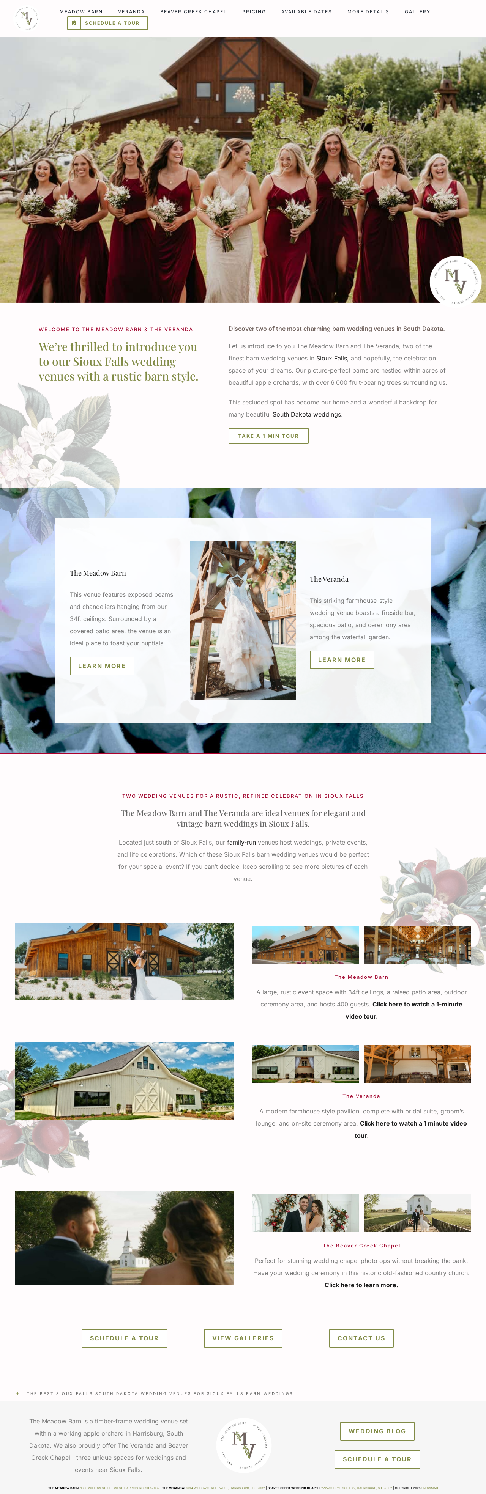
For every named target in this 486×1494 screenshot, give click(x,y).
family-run (241, 842)
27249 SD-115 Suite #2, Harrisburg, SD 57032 (356, 1488)
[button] (243, 1393)
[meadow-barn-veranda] (26, 7)
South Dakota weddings (307, 414)
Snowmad (429, 1488)
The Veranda (329, 578)
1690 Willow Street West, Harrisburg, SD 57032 (119, 1488)
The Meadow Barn (98, 572)
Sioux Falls (331, 358)
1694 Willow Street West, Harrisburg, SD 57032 (225, 1488)
